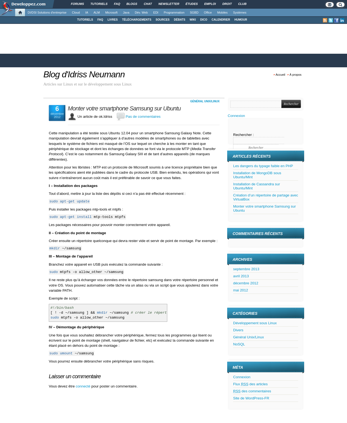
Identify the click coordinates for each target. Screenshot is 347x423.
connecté (83, 386)
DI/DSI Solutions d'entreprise (47, 12)
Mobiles (222, 12)
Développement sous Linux (255, 323)
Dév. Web (141, 12)
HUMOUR (240, 19)
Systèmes (239, 12)
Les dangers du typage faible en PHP (263, 166)
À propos (295, 74)
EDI (155, 12)
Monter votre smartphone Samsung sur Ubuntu (124, 109)
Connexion (236, 116)
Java (126, 12)
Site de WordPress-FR (251, 398)
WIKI (192, 19)
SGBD (194, 12)
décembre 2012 (245, 283)
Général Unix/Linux (205, 101)
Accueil (280, 74)
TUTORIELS (85, 19)
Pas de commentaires (143, 117)
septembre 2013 (246, 269)
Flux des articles (250, 384)
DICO (203, 19)
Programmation (174, 12)
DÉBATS (179, 19)
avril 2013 (241, 276)
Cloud (76, 12)
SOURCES (162, 19)
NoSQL (239, 344)
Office (208, 12)
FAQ (100, 19)
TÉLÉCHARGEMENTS (136, 19)
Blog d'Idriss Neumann (84, 74)
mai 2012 (240, 290)
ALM (97, 12)
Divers (238, 330)
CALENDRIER (221, 19)
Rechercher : (243, 135)
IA (86, 12)
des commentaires (252, 391)
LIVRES (113, 19)
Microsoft (111, 12)
